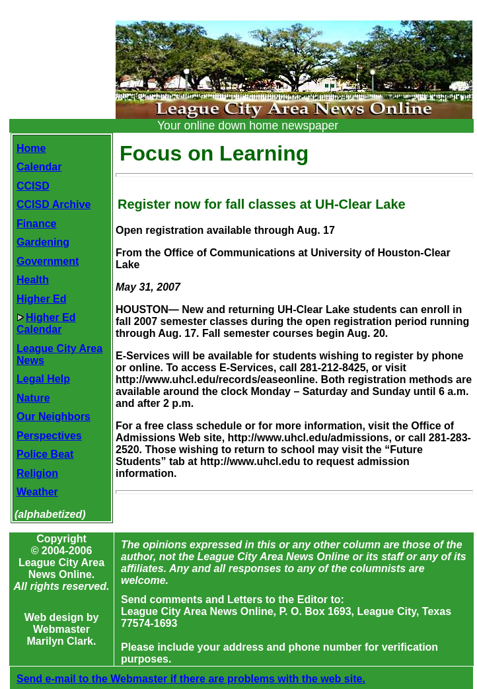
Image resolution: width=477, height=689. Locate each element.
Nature (33, 398)
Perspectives (49, 435)
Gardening (43, 242)
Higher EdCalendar (46, 323)
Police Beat (45, 454)
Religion (37, 473)
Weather (37, 491)
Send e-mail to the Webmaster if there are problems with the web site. (191, 678)
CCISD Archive (54, 204)
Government (48, 261)
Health (33, 279)
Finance (36, 223)
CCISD (33, 186)
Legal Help (43, 378)
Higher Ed (42, 299)
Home (31, 148)
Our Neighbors (54, 416)
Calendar (39, 166)
